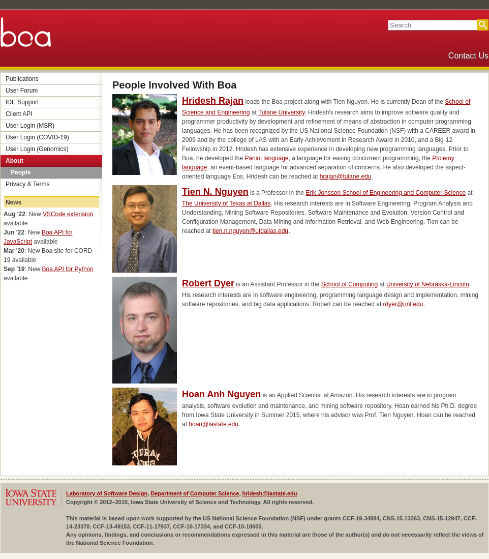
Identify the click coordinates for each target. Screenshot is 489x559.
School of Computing (349, 284)
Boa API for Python (68, 269)
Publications (22, 78)
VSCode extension (68, 214)
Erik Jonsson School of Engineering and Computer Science (385, 192)
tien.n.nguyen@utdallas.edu (250, 230)
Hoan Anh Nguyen (221, 394)
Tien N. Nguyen (215, 192)
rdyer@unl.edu (403, 304)
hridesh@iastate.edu (269, 493)
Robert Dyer (208, 283)
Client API (19, 113)
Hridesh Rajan (212, 101)
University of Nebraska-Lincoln (427, 284)
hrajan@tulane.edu (346, 176)
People (20, 172)
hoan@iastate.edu (213, 424)
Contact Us (468, 55)
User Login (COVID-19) (37, 137)
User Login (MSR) (30, 125)
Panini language (266, 158)
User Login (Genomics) (37, 149)
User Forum (22, 90)
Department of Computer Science (194, 493)
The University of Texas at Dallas (226, 203)
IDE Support (22, 102)
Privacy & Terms (27, 184)
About (14, 160)
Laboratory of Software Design (106, 493)
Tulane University (281, 112)
